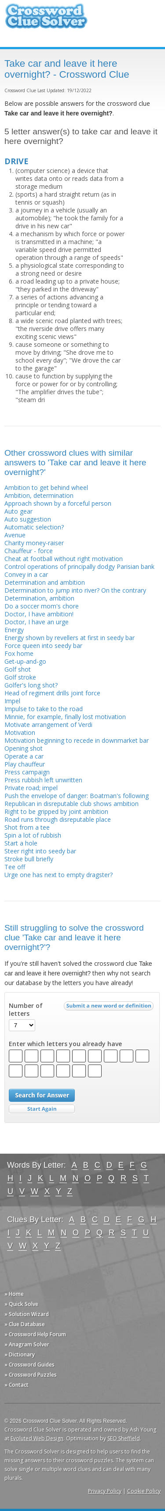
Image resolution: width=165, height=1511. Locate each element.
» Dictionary (19, 1354)
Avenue (15, 535)
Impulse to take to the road (43, 709)
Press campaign (27, 772)
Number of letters (26, 1010)
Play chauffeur (24, 764)
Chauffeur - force (28, 551)
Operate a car (24, 756)
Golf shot (17, 669)
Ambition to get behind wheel (46, 487)
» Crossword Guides (29, 1364)
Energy (14, 630)
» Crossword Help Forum (35, 1334)
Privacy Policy (104, 1491)
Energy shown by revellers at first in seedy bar (69, 637)
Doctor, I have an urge (36, 622)
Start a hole (20, 843)
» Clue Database (24, 1324)
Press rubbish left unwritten (43, 780)
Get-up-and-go (25, 661)
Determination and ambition (44, 582)
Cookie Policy (144, 1491)
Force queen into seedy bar (43, 645)
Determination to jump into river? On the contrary (75, 590)
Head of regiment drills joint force (52, 693)
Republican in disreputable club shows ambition (71, 803)
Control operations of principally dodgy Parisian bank (79, 566)
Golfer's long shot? (31, 685)
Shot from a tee (27, 827)
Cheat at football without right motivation (63, 558)
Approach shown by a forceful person (57, 503)
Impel (12, 701)
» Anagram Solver (26, 1344)
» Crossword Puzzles (30, 1374)
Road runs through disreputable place (57, 819)
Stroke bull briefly (28, 859)
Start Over (42, 1109)
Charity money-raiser (34, 543)
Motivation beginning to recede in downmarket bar (76, 740)
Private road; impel (31, 788)
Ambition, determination (38, 495)
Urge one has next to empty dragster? (58, 875)
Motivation (19, 732)
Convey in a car (26, 574)
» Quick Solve (21, 1304)
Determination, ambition (39, 598)
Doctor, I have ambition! (38, 614)
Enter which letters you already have (65, 1044)
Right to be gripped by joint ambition (56, 811)
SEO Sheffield (123, 1438)
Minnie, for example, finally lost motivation (65, 716)
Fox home (18, 653)
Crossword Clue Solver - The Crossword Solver (46, 20)
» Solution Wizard (26, 1314)
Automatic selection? (34, 527)
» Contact (16, 1385)
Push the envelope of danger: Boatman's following (76, 795)
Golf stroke (20, 677)
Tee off (14, 867)
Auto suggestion (27, 519)
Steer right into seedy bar (40, 851)
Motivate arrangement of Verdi (48, 724)
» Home (14, 1294)
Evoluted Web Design (37, 1438)
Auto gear (18, 511)
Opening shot (23, 748)
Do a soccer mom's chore (41, 606)
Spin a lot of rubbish (32, 835)
